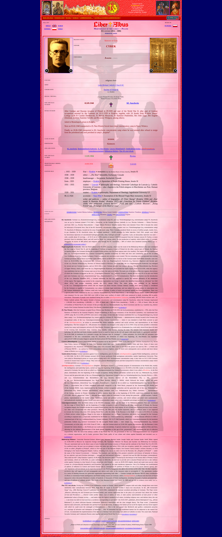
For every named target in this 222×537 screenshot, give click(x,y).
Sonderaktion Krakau (133, 149)
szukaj (60, 29)
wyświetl (47, 29)
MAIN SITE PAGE (48, 18)
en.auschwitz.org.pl (68, 244)
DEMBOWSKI (71, 212)
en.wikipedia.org (122, 307)
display (48, 25)
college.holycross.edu (99, 528)
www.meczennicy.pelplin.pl (79, 244)
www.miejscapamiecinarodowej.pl (114, 528)
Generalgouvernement (96, 151)
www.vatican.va (125, 514)
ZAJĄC (109, 214)
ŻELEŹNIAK (120, 214)
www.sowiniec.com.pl (86, 528)
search (60, 25)
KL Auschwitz (72, 149)
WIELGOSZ (96, 214)
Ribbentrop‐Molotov (111, 151)
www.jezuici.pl (96, 521)
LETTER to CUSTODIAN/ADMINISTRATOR (107, 18)
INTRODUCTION (59, 18)
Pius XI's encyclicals (126, 151)
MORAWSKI (97, 212)
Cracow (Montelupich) (117, 149)
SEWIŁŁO (145, 212)
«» (147, 149)
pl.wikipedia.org (87, 521)
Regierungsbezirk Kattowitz (87, 149)
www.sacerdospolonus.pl (124, 521)
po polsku (168, 25)
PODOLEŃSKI (123, 212)
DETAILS (68, 18)
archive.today (135, 521)
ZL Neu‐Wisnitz (103, 149)
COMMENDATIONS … (86, 18)
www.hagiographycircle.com (109, 521)
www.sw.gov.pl (124, 339)
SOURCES (76, 18)
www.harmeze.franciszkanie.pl (133, 528)
